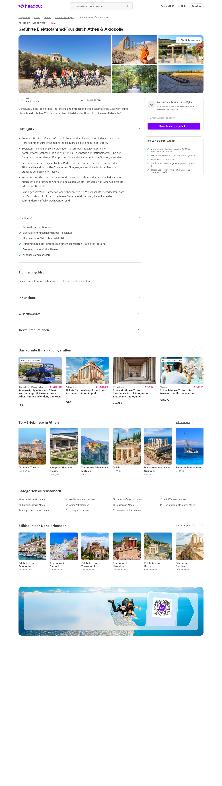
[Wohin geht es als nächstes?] (101, 6)
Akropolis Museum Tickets (61, 469)
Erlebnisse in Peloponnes (26, 564)
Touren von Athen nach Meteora (94, 469)
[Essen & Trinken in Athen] (127, 510)
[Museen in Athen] (123, 504)
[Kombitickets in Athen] (31, 504)
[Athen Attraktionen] (77, 504)
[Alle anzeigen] (183, 422)
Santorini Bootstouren (189, 467)
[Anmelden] (197, 6)
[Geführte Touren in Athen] (80, 499)
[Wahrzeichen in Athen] (31, 499)
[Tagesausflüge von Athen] (127, 499)
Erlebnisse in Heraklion (120, 564)
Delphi (117, 467)
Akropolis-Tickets (28, 467)
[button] (182, 6)
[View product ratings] (53, 23)
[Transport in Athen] (77, 510)
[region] (111, 382)
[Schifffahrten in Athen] (173, 499)
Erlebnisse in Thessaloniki (89, 564)
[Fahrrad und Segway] (64, 17)
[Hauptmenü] (24, 17)
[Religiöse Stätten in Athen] (33, 510)
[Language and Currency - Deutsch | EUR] (167, 6)
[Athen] (37, 17)
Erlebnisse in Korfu (152, 564)
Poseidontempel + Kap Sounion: (157, 469)
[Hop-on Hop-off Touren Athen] (177, 504)
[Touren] (47, 17)
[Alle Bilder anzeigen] (189, 40)
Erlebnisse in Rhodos (183, 564)
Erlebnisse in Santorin (57, 564)
